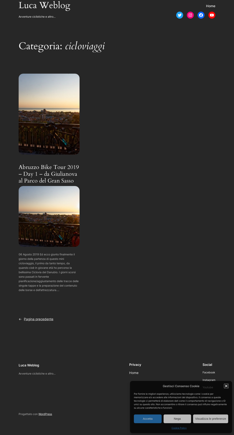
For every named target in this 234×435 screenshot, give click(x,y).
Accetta (148, 418)
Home (210, 6)
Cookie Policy (179, 427)
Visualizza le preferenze (210, 418)
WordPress (45, 414)
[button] (226, 386)
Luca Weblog (29, 365)
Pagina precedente (36, 319)
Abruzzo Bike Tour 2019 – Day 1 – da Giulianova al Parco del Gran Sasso (49, 174)
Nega (177, 418)
